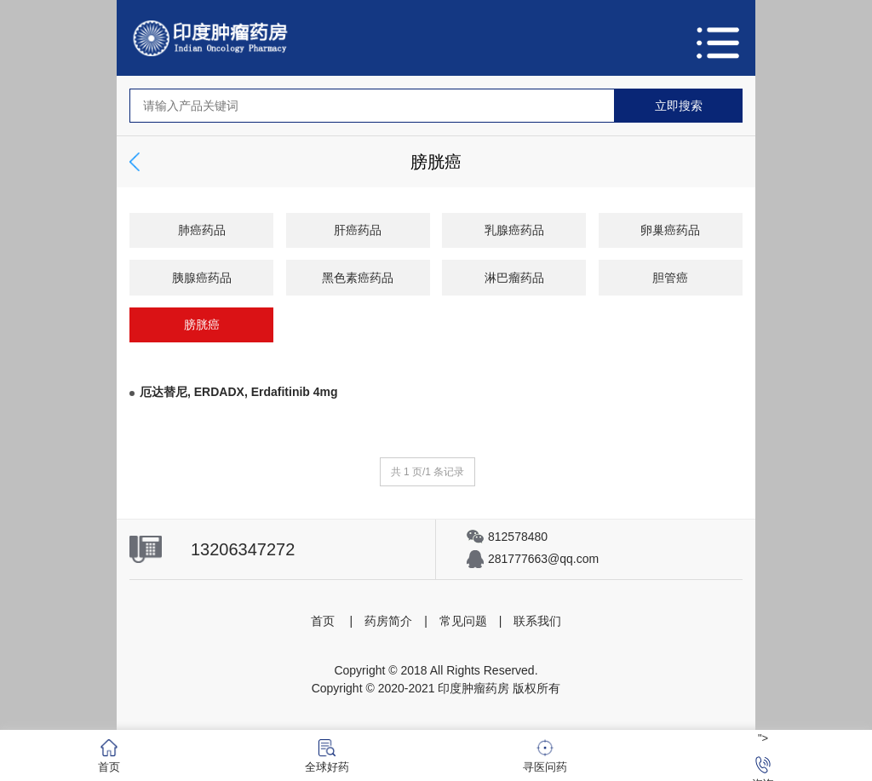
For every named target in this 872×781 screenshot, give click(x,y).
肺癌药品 (202, 230)
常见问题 (463, 621)
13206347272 (243, 549)
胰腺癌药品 (202, 277)
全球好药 (327, 756)
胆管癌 (670, 277)
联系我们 (537, 621)
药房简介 (388, 621)
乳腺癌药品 (514, 230)
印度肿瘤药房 (473, 688)
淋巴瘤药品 (514, 277)
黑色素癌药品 (357, 277)
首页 (323, 621)
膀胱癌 (202, 324)
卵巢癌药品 (670, 230)
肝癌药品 (358, 230)
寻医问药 (545, 756)
